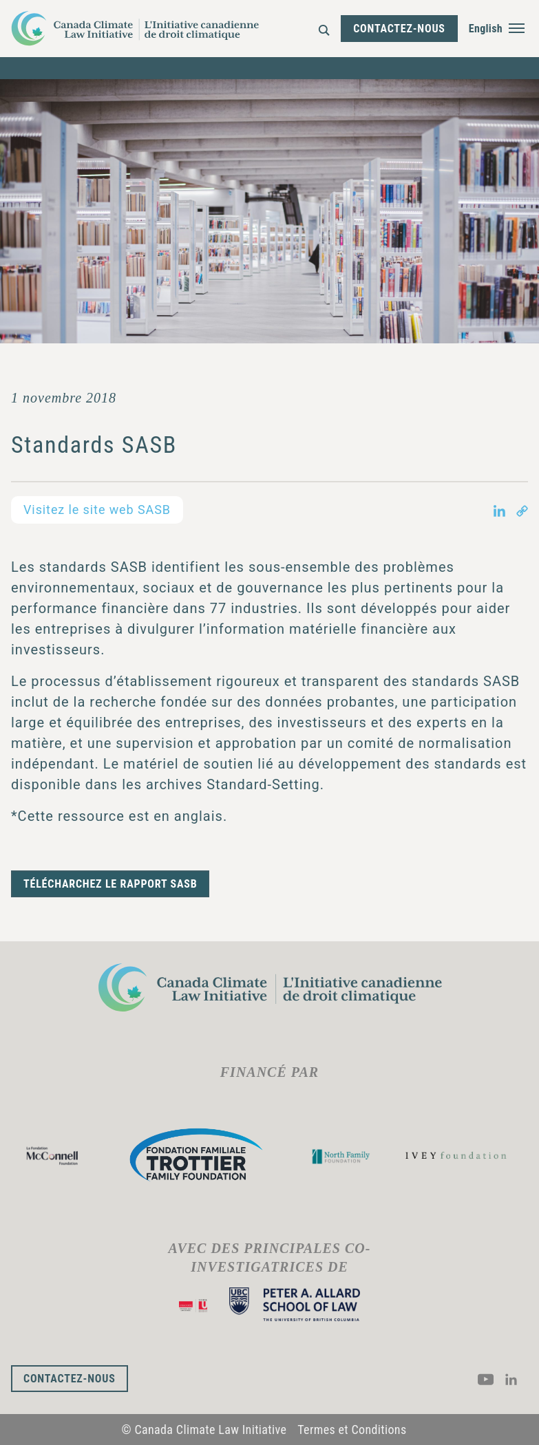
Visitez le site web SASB (97, 509)
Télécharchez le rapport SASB (110, 883)
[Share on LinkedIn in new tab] (499, 510)
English (486, 28)
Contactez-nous (399, 28)
